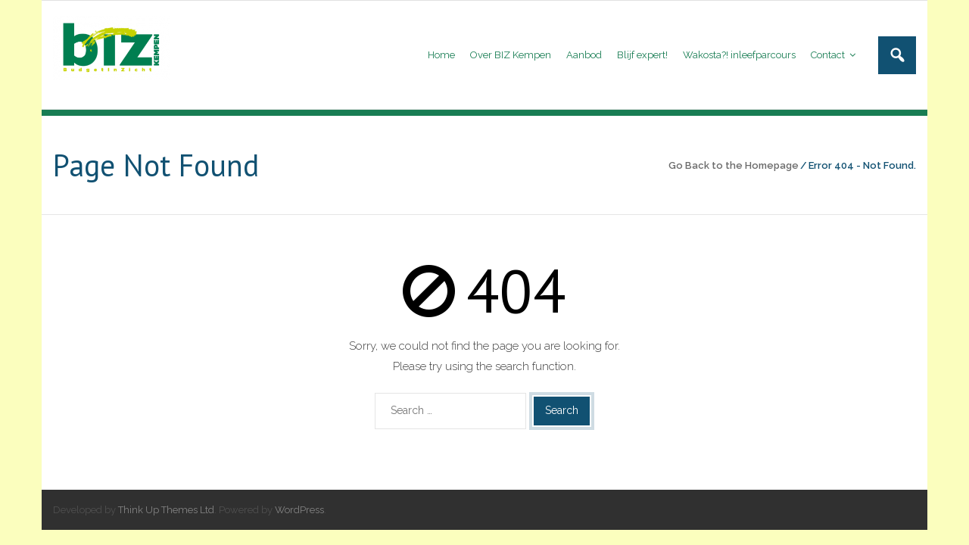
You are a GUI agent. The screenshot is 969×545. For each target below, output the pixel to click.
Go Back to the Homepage (733, 165)
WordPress (299, 509)
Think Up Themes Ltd (166, 509)
